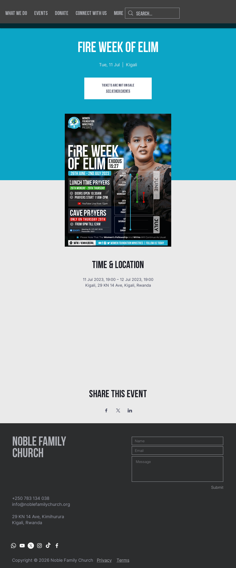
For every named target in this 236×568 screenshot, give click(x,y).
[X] (31, 545)
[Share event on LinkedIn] (130, 410)
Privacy (104, 560)
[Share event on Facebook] (106, 410)
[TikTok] (48, 545)
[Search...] (152, 14)
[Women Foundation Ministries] (22, 545)
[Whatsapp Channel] (13, 545)
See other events (118, 91)
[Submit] (206, 487)
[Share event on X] (118, 410)
